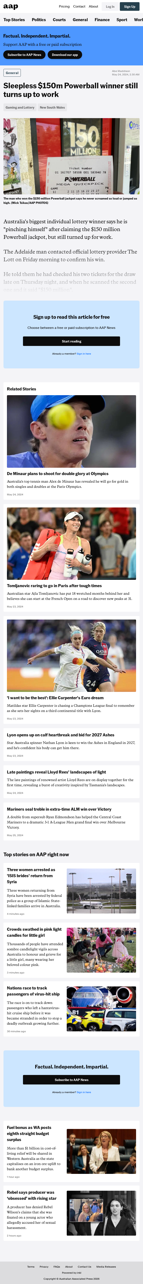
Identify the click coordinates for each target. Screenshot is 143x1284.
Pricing (64, 6)
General (80, 19)
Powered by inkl (71, 1272)
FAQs (57, 1266)
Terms (30, 1266)
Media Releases (106, 1266)
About (93, 6)
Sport (122, 19)
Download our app (65, 54)
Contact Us (84, 1266)
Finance (102, 19)
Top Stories (14, 19)
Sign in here (84, 353)
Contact (79, 6)
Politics (39, 19)
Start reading (71, 341)
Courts (59, 19)
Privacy (44, 1266)
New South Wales (52, 107)
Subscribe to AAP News (24, 54)
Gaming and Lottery (20, 107)
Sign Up (129, 6)
